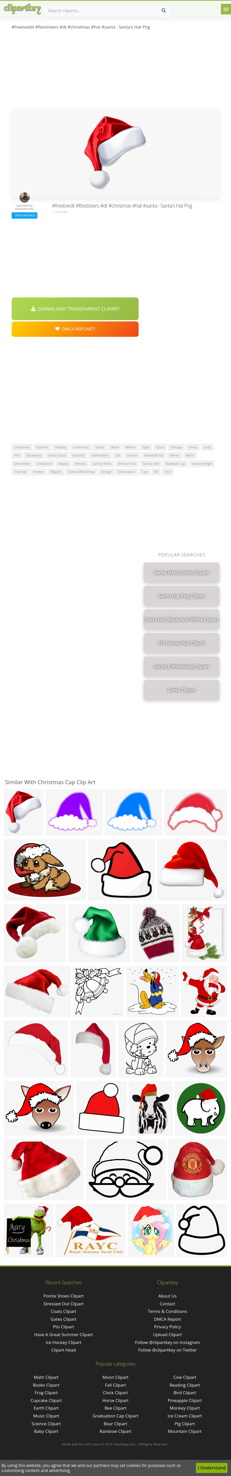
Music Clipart (46, 1416)
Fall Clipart (115, 1385)
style (145, 447)
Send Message (24, 215)
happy (63, 463)
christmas (22, 447)
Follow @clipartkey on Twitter (167, 1350)
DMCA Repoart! (75, 329)
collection (44, 463)
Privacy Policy (167, 1327)
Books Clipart (46, 1385)
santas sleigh (202, 463)
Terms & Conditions (167, 1311)
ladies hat (81, 447)
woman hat (127, 463)
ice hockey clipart (63, 1342)
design (106, 471)
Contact (167, 1304)
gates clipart (63, 1319)
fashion (42, 447)
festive (38, 471)
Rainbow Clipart (115, 1431)
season (132, 455)
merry (174, 455)
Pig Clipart (185, 1424)
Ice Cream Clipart (185, 1416)
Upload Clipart (167, 1334)
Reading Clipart (185, 1385)
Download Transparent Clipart (75, 309)
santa (99, 447)
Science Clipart (46, 1424)
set (117, 455)
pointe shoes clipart (63, 1296)
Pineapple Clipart (185, 1400)
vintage (176, 447)
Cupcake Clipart (46, 1400)
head (115, 447)
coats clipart (63, 1311)
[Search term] (107, 10)
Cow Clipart (184, 1377)
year (167, 471)
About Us (167, 1296)
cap (144, 471)
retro (190, 455)
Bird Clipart (184, 1392)
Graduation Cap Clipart (116, 1416)
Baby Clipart (46, 1431)
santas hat (151, 463)
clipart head (63, 1350)
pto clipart (63, 1327)
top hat (20, 471)
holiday (60, 447)
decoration (126, 471)
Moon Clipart (115, 1377)
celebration (100, 455)
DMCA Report (167, 1319)
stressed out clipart (63, 1304)
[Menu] (226, 9)
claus (160, 447)
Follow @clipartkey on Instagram (167, 1342)
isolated (78, 455)
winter (130, 447)
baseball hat (154, 455)
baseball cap (175, 463)
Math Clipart (46, 1377)
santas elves (102, 463)
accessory (33, 455)
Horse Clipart (115, 1400)
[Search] (164, 10)
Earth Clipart (46, 1408)
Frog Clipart (46, 1392)
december (22, 463)
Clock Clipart (115, 1392)
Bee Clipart (115, 1408)
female (80, 463)
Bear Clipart (115, 1424)
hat (17, 455)
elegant (55, 471)
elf (156, 471)
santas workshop (81, 471)
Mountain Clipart (184, 1431)
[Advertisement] (116, 71)
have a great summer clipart (63, 1334)
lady (207, 447)
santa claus (57, 455)
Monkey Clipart (185, 1408)
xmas (193, 447)
